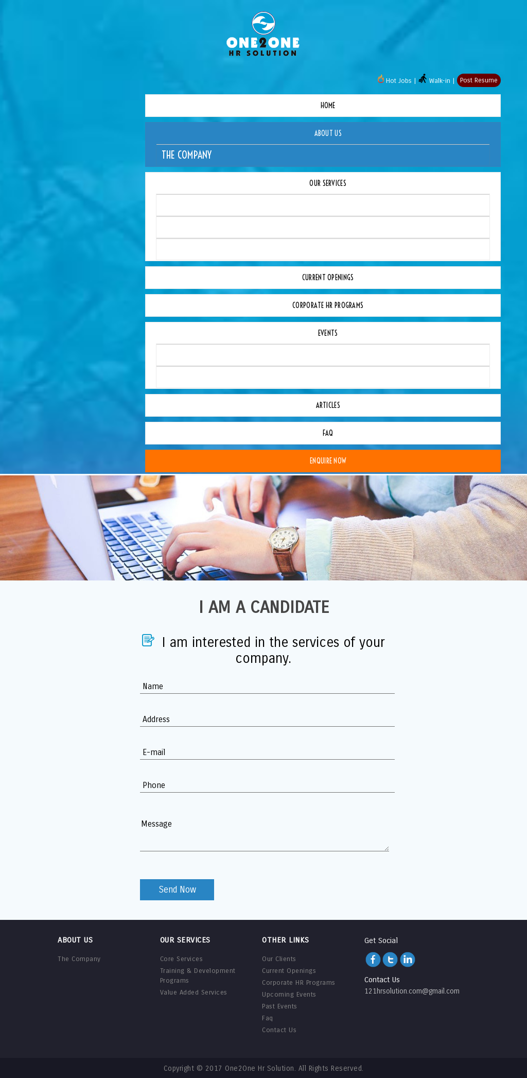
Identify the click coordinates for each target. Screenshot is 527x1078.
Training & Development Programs (232, 226)
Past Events (185, 376)
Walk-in (434, 81)
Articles (328, 405)
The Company (187, 154)
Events (328, 333)
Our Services (327, 183)
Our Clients (279, 959)
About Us (328, 133)
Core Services (189, 204)
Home (328, 105)
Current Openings (328, 277)
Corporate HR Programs (327, 305)
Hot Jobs (395, 81)
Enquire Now (328, 461)
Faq (328, 433)
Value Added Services (203, 249)
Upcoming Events (196, 354)
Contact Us (279, 1030)
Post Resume (479, 80)
